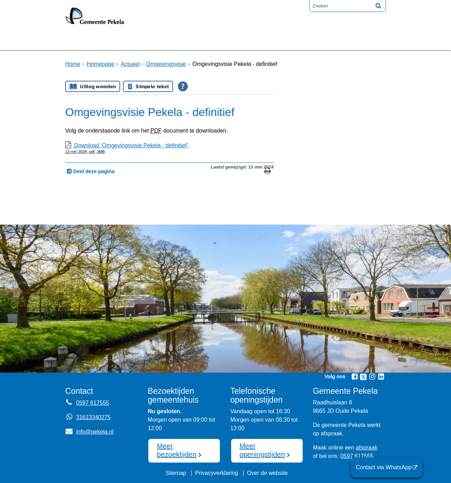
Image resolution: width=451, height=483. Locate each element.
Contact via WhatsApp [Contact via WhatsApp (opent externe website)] (384, 467)
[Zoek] (378, 6)
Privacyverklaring (216, 473)
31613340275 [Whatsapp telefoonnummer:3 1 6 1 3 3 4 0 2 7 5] (93, 417)
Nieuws (260, 40)
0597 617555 (356, 456)
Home (72, 64)
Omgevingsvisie (166, 64)
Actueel (130, 64)
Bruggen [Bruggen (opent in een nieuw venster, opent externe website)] (135, 40)
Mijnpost (301, 40)
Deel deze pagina (93, 171)
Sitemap (175, 473)
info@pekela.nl (89, 432)
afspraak (366, 448)
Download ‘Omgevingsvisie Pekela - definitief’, (169, 148)
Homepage (88, 40)
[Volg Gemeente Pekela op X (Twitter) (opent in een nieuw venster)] (363, 377)
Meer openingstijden (262, 450)
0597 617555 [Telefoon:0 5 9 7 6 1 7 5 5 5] (92, 403)
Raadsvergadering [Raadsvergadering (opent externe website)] (199, 40)
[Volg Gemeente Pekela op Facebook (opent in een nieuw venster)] (354, 376)
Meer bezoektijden (176, 450)
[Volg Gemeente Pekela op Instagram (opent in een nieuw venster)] (372, 376)
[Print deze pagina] (267, 171)
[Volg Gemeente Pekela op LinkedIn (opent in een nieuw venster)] (381, 376)
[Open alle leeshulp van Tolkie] (183, 86)
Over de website (267, 473)
